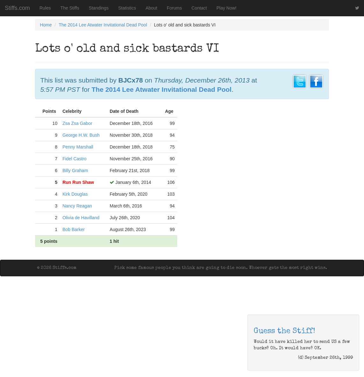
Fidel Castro (74, 158)
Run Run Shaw (78, 182)
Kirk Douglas (75, 194)
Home (46, 24)
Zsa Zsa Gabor (77, 123)
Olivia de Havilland (80, 217)
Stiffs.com (17, 8)
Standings (98, 8)
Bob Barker (73, 229)
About (151, 8)
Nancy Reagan (77, 205)
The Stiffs (70, 8)
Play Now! (226, 8)
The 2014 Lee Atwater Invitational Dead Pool (103, 24)
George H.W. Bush (81, 135)
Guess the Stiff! (284, 331)
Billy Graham (75, 170)
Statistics (127, 8)
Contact (199, 8)
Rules (45, 8)
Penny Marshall (77, 146)
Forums (174, 8)
